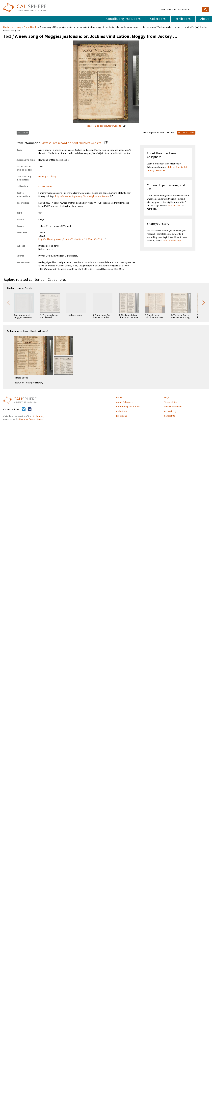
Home (119, 397)
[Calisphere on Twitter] (24, 409)
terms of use (174, 205)
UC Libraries (37, 416)
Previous (8, 302)
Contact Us (169, 416)
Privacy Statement (173, 407)
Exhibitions (182, 19)
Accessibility (170, 411)
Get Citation (23, 132)
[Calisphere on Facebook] (29, 409)
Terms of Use (170, 402)
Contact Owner (186, 132)
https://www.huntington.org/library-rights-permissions (82, 196)
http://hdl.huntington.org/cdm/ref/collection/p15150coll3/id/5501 (70, 239)
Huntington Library (12, 27)
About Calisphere (124, 402)
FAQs (166, 397)
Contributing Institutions (123, 19)
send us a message (172, 240)
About (204, 19)
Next (203, 302)
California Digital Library (30, 419)
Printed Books (31, 27)
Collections (157, 19)
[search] (205, 9)
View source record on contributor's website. (72, 143)
